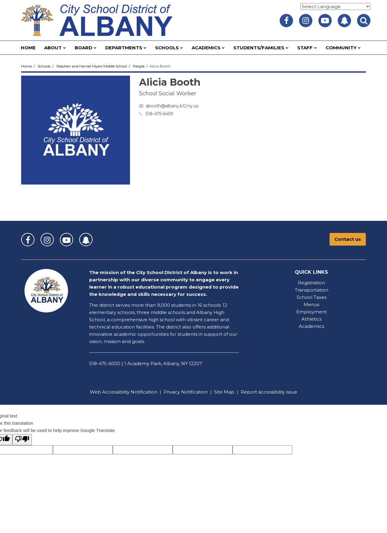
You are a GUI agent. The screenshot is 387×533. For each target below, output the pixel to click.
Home (26, 66)
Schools (43, 66)
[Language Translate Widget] (335, 6)
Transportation (311, 290)
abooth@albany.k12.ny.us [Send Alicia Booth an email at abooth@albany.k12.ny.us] (172, 106)
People (139, 66)
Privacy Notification (186, 392)
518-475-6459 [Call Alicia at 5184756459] (159, 113)
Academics (311, 326)
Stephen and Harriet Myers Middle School (91, 66)
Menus (311, 304)
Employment (311, 312)
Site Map (224, 392)
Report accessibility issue (269, 392)
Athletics (311, 319)
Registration (311, 283)
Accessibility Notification (129, 392)
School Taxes (312, 297)
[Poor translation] (22, 439)
